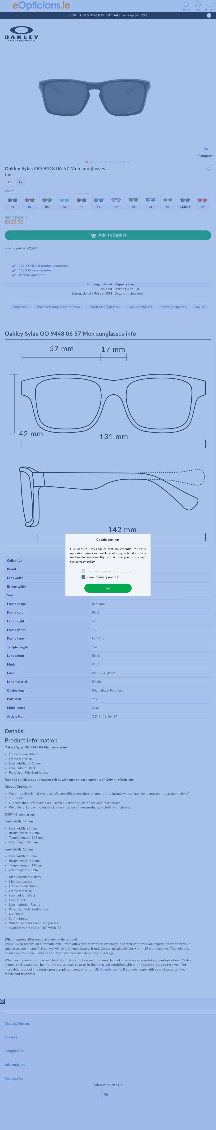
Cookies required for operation (109, 571)
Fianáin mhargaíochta (102, 577)
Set (108, 588)
